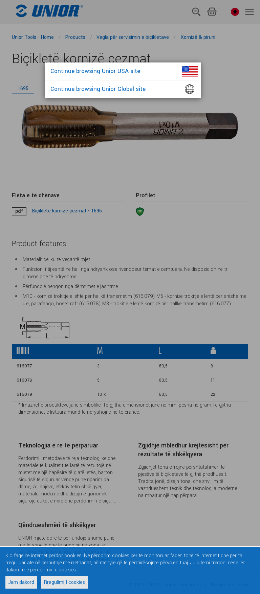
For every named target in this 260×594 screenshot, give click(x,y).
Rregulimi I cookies (64, 582)
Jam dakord (21, 582)
